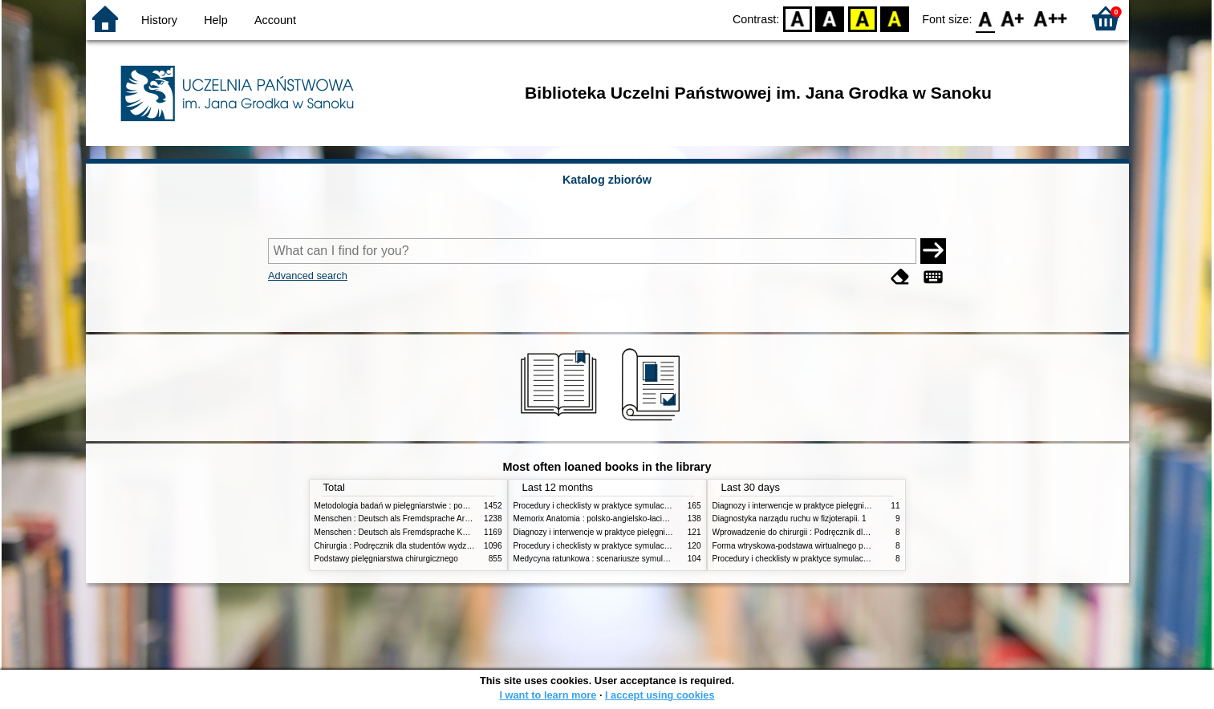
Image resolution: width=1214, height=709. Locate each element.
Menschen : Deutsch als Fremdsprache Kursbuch (403, 532)
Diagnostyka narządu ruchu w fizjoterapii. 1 (790, 518)
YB (862, 18)
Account (275, 20)
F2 (1050, 18)
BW (829, 18)
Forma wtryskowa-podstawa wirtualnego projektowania (811, 545)
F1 (1013, 18)
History (159, 20)
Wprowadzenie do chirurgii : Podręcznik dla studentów (810, 532)
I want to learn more (547, 695)
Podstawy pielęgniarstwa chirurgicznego (386, 558)
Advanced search (307, 275)
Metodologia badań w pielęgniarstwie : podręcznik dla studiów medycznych (449, 505)
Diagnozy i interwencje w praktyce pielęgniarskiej (601, 532)
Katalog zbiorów (607, 179)
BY (894, 18)
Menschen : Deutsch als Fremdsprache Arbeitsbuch (407, 518)
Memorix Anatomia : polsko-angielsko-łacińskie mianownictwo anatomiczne (648, 518)
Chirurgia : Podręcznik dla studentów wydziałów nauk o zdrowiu (428, 545)
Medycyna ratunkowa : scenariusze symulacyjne (600, 558)
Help (216, 20)
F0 (985, 18)
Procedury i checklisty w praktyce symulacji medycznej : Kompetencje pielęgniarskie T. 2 (672, 505)
